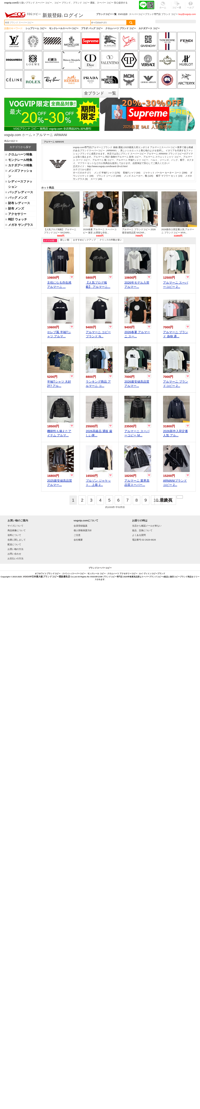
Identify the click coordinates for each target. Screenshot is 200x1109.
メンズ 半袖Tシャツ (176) (107, 172)
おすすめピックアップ (84, 239)
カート (189, 21)
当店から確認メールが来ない (147, 525)
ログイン (73, 15)
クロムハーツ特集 (20, 154)
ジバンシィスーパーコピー (74, 573)
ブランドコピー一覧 (106, 14)
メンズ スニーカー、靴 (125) (138, 175)
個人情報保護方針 (83, 530)
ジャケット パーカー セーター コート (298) (165, 172)
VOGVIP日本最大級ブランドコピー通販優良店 (46, 576)
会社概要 (78, 539)
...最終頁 (164, 500)
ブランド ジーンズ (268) (108, 175)
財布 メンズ (16, 208)
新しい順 (64, 239)
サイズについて (15, 525)
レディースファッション (20, 184)
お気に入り (176, 21)
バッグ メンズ (17, 197)
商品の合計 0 (11, 141)
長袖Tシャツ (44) (131, 172)
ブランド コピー (169, 14)
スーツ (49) (96, 179)
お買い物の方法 (15, 549)
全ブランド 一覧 (100, 93)
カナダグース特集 (20, 165)
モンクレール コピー (96, 573)
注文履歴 (163, 21)
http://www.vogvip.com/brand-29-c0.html (107, 166)
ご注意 (77, 535)
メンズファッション (20, 173)
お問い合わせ (14, 553)
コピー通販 (176, 6)
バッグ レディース (20, 192)
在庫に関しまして (17, 539)
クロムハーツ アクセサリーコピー (122, 573)
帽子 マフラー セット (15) (169, 175)
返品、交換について (142, 530)
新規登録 (52, 15)
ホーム (27, 135)
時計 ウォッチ (17, 219)
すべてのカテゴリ (82, 172)
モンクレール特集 (20, 160)
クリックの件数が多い (110, 239)
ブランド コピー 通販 (83, 2)
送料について (14, 535)
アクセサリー (17, 214)
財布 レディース (19, 203)
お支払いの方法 (15, 558)
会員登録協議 (80, 525)
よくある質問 (139, 535)
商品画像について (17, 530)
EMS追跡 (123, 14)
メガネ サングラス (20, 224)
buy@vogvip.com (187, 14)
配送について (14, 544)
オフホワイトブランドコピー (47, 573)
